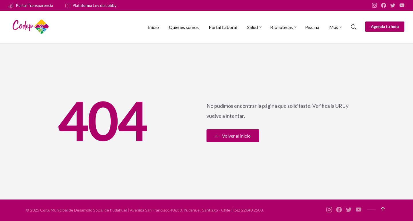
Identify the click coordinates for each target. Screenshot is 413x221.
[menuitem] (153, 27)
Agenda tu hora (385, 26)
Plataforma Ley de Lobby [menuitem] (94, 5)
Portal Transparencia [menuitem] (34, 5)
